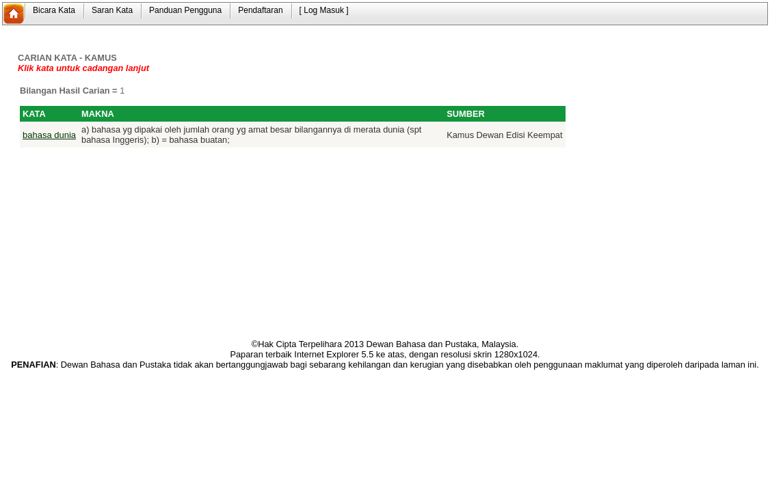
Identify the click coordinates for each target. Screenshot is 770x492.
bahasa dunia (49, 135)
